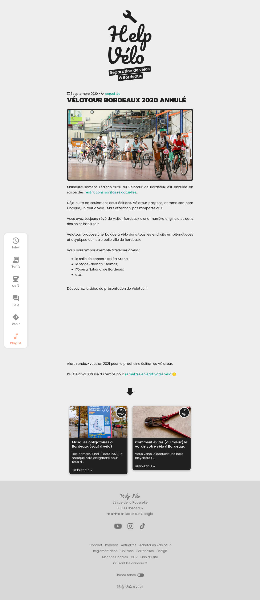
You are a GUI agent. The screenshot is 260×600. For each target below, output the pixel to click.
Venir (15, 319)
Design (162, 551)
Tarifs (15, 262)
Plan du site (149, 557)
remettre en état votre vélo (148, 374)
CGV (134, 557)
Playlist (15, 338)
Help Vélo (124, 586)
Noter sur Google (130, 513)
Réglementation (105, 551)
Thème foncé (130, 575)
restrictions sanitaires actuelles (110, 192)
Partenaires (145, 551)
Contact (95, 545)
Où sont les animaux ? (130, 563)
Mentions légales (115, 557)
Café (15, 281)
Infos (15, 242)
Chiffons (127, 551)
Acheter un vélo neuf (155, 545)
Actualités (112, 94)
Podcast (111, 545)
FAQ (15, 300)
